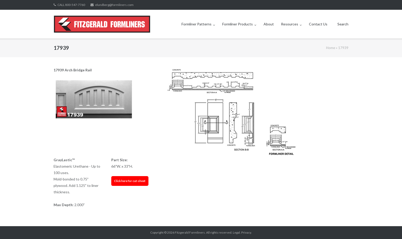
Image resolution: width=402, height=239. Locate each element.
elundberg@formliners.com (114, 5)
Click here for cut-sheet (129, 181)
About (269, 24)
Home (330, 48)
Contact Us (318, 24)
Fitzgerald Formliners (190, 232)
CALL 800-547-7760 (71, 5)
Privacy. (246, 232)
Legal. (237, 232)
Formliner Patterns (197, 24)
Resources (289, 24)
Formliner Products (237, 24)
